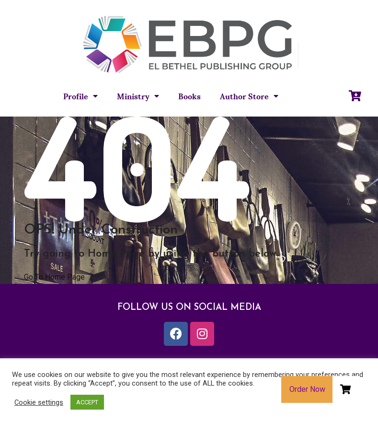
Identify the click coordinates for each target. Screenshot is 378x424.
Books (189, 96)
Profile (80, 96)
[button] (345, 389)
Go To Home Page (54, 277)
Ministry (138, 96)
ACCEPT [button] (87, 402)
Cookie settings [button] (38, 402)
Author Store (249, 96)
